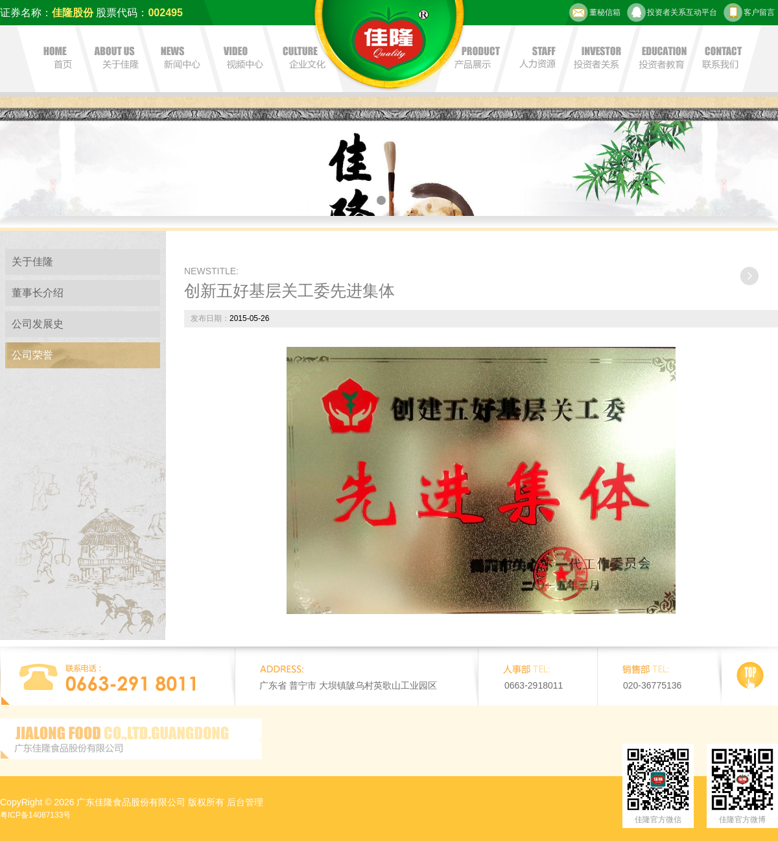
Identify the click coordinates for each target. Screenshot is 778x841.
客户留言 (749, 12)
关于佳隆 (32, 261)
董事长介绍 (38, 292)
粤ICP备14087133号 (35, 815)
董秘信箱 (594, 12)
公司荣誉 (32, 355)
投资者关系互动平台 (672, 12)
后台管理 (245, 802)
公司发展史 (38, 323)
